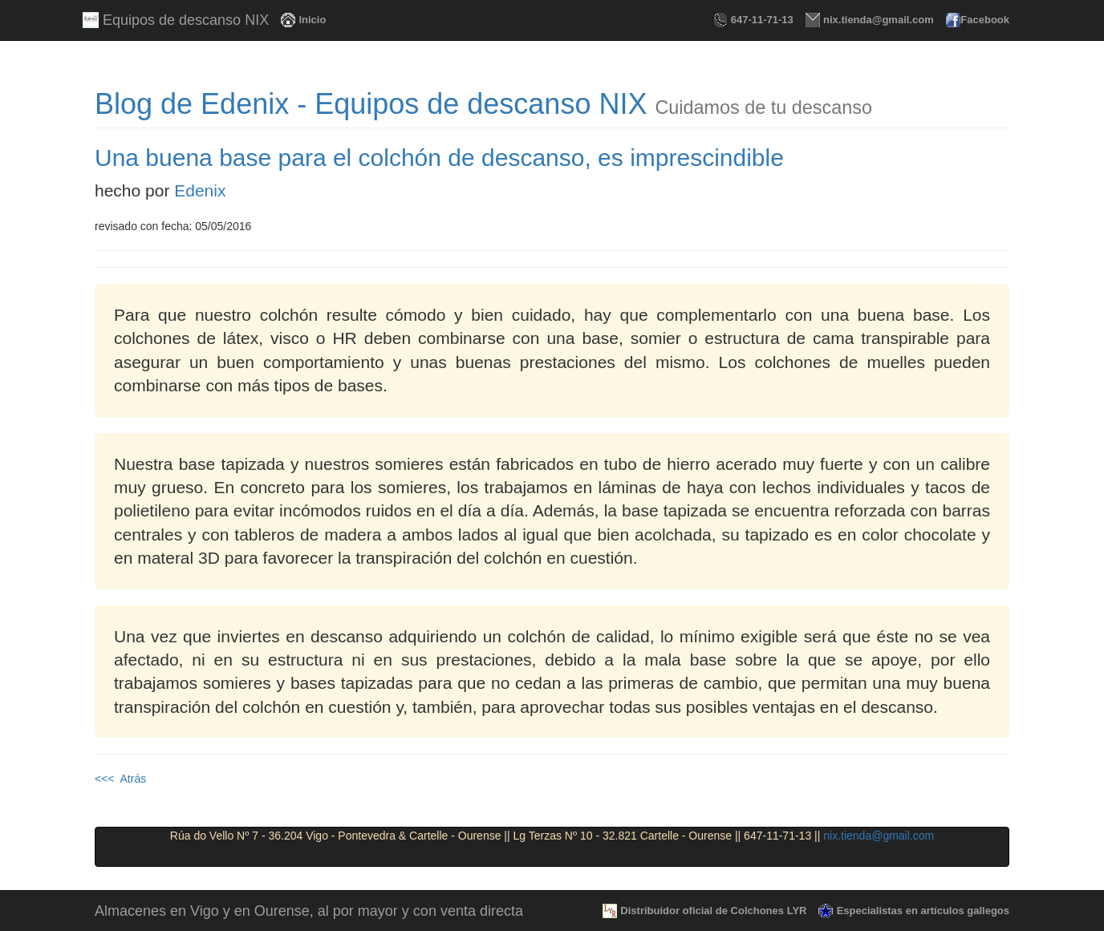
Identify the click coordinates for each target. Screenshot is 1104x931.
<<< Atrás (120, 778)
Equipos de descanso (182, 20)
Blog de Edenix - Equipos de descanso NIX (371, 103)
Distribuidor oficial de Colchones (710, 911)
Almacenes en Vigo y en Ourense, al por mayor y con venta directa (309, 911)
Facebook (983, 20)
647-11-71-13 (759, 20)
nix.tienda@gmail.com (876, 20)
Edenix (199, 190)
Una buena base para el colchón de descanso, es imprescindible (439, 157)
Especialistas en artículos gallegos (919, 911)
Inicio (309, 20)
